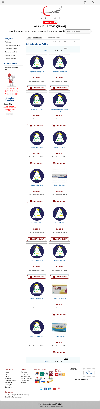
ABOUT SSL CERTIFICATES (73, 369)
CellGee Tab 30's (59, 336)
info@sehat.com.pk (15, 397)
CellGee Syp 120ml (36, 336)
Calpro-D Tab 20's (37, 185)
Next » (66, 48)
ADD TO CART (37, 88)
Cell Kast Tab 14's (37, 260)
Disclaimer (24, 372)
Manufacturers (37, 37)
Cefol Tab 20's (59, 223)
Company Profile (10, 380)
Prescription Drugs (11, 48)
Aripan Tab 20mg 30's (59, 71)
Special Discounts (10, 55)
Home (29, 37)
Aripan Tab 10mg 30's (36, 71)
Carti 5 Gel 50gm (59, 185)
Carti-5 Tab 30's (36, 223)
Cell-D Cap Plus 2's (59, 298)
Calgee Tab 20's (59, 147)
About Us (8, 378)
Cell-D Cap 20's (59, 260)
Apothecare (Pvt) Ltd (53, 404)
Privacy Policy (25, 374)
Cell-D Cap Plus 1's (36, 298)
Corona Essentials (10, 58)
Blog (6, 374)
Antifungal (8, 42)
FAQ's (7, 376)
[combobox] (13, 68)
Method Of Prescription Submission (8, 385)
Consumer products (11, 52)
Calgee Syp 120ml (36, 147)
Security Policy (25, 376)
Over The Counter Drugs (12, 45)
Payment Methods (26, 378)
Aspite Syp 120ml (37, 109)
